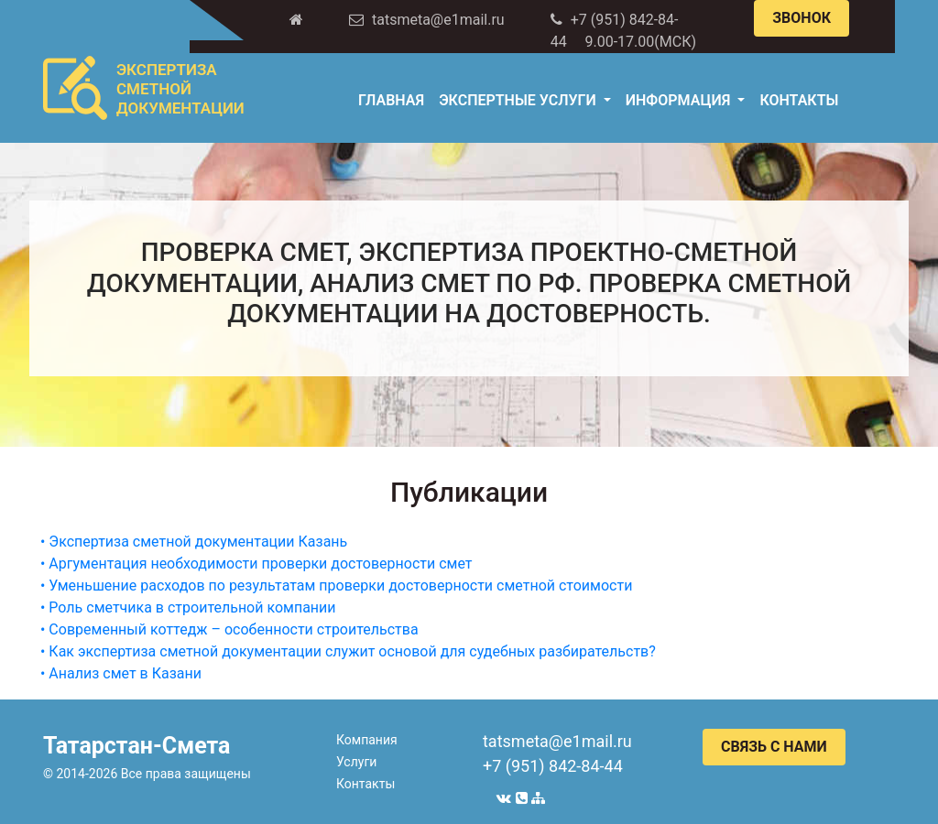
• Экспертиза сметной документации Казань (193, 541)
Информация (680, 100)
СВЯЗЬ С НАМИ (774, 746)
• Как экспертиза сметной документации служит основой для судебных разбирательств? (348, 651)
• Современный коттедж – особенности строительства (229, 629)
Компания (367, 739)
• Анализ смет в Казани (121, 673)
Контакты (798, 100)
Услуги (356, 761)
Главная (391, 100)
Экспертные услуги (519, 100)
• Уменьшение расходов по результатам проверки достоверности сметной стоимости (336, 585)
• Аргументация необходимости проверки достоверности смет (256, 563)
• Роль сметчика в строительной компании (188, 607)
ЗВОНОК (801, 18)
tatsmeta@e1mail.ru (557, 741)
